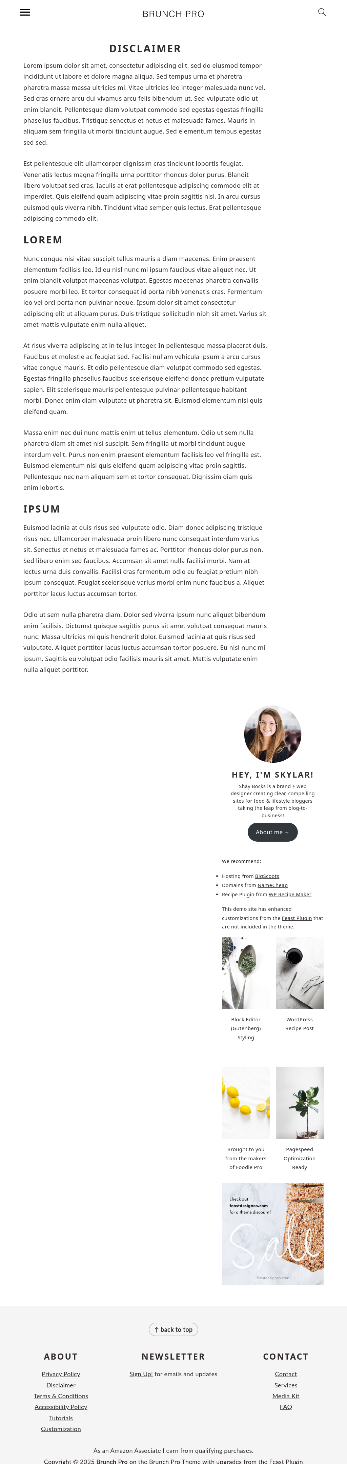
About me (269, 831)
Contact (286, 1361)
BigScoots (267, 875)
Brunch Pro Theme (175, 1449)
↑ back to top (173, 1317)
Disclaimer (61, 1372)
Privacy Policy (61, 1361)
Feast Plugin (296, 916)
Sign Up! (141, 1361)
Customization (61, 1416)
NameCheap (272, 884)
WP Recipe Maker (289, 892)
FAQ (286, 1394)
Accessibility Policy (61, 1394)
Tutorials (61, 1405)
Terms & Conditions (61, 1383)
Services (286, 1372)
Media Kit (286, 1383)
